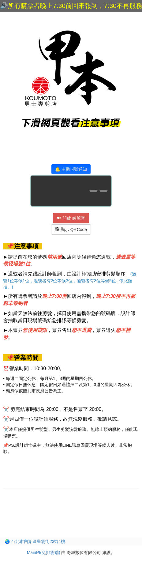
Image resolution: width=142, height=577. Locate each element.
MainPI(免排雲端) (43, 552)
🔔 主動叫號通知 (71, 169)
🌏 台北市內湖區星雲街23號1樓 (35, 541)
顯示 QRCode (71, 229)
